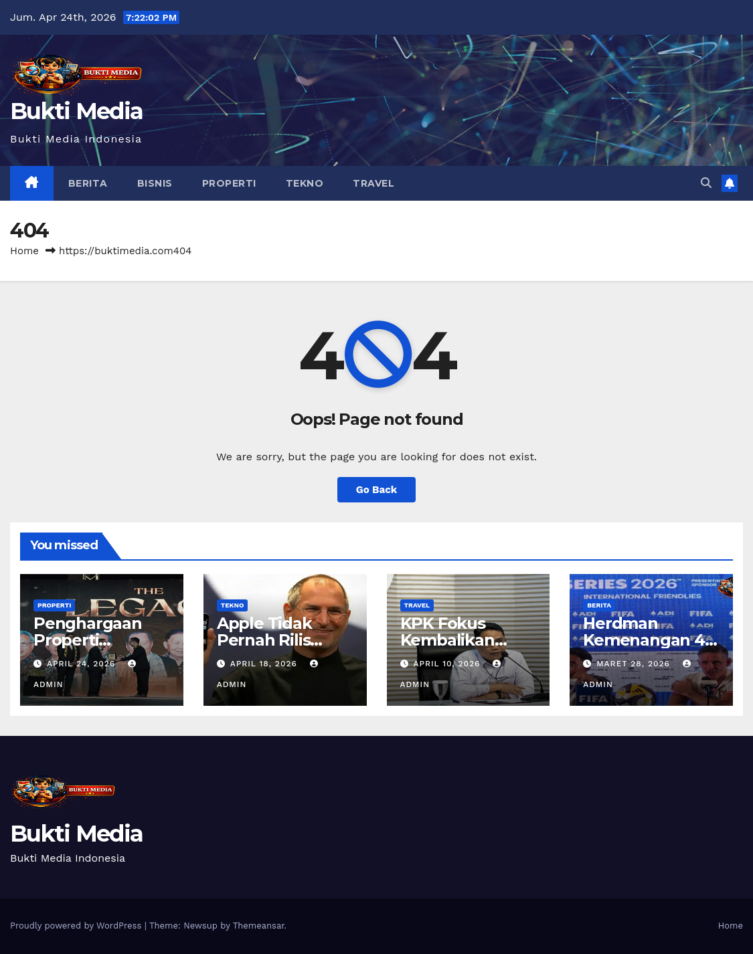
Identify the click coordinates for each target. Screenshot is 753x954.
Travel (373, 183)
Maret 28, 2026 (634, 663)
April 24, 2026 (82, 663)
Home (24, 251)
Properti (229, 183)
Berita (88, 183)
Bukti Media (76, 111)
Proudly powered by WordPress (77, 926)
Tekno (305, 183)
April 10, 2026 (448, 663)
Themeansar (258, 926)
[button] (706, 183)
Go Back (377, 490)
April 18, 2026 (265, 663)
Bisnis (155, 183)
